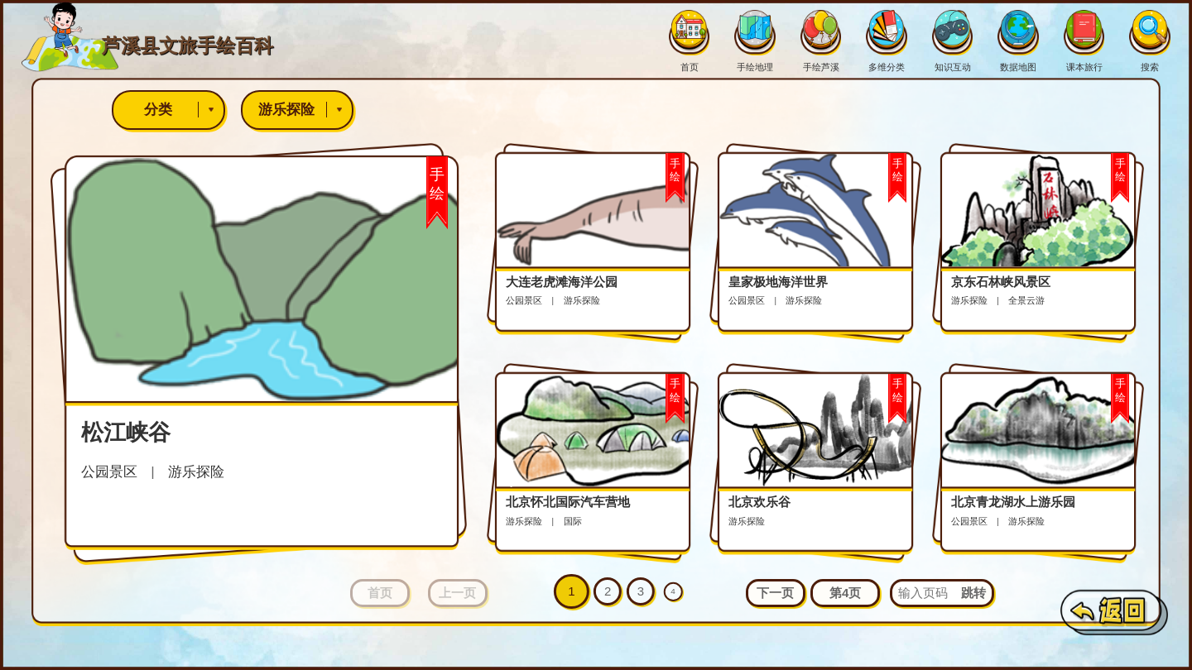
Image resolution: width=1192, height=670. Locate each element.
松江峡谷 (126, 432)
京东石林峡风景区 (1000, 282)
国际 (573, 521)
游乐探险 (305, 110)
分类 (183, 110)
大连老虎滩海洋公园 (562, 282)
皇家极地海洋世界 (778, 282)
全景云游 (1026, 300)
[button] (775, 593)
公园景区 (109, 471)
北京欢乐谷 (759, 502)
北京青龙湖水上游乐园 (1013, 502)
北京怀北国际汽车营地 (568, 502)
